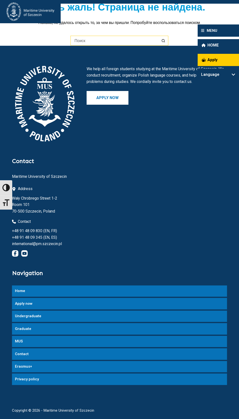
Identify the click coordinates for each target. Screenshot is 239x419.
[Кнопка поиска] (163, 40)
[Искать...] (114, 40)
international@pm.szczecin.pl (37, 243)
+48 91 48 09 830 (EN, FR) (34, 230)
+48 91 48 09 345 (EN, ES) (34, 237)
